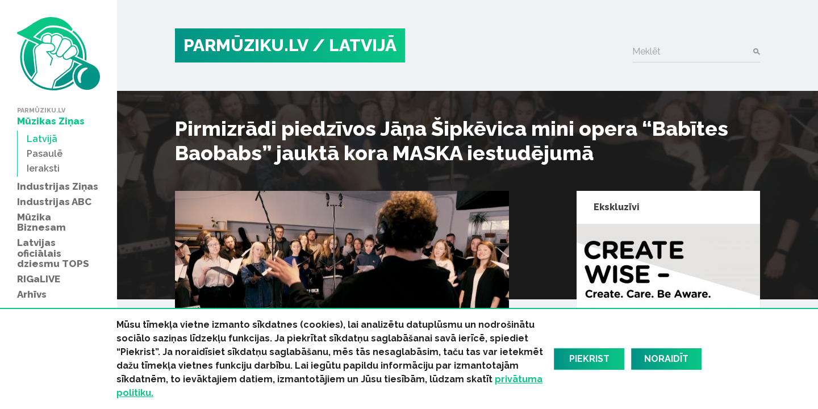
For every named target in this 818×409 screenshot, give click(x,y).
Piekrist (589, 358)
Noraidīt (666, 358)
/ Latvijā (354, 45)
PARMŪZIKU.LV (245, 45)
